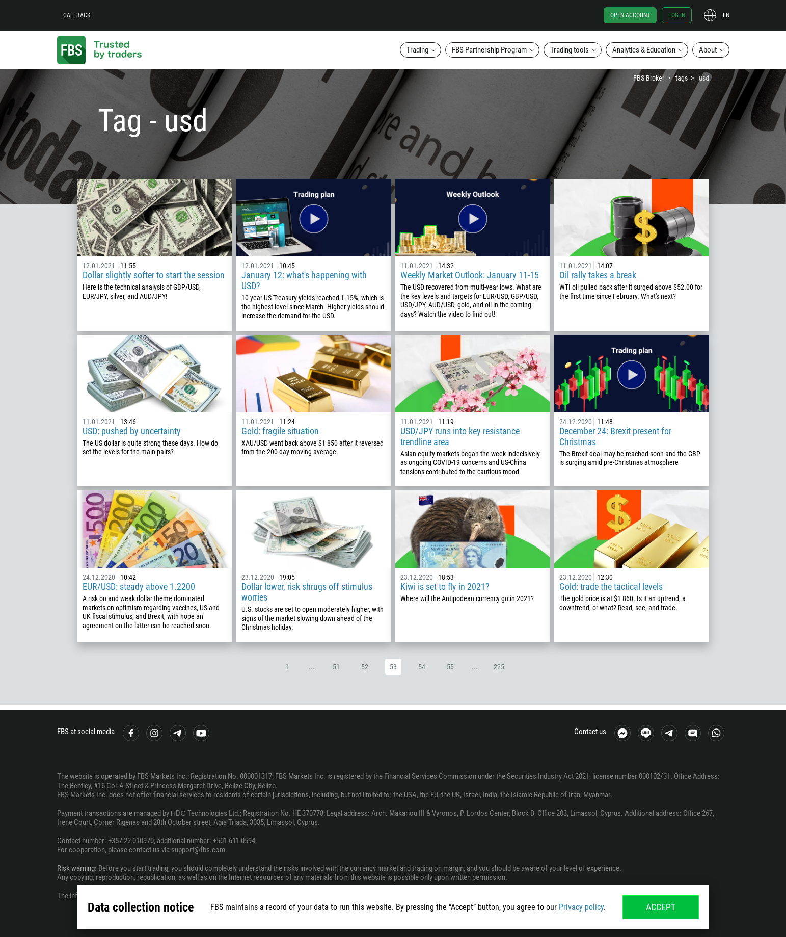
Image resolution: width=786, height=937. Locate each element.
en (726, 15)
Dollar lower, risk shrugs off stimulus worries (306, 592)
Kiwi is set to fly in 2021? (445, 586)
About (708, 50)
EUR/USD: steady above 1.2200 (139, 586)
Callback (77, 15)
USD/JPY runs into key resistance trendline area (460, 436)
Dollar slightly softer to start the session (154, 275)
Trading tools (569, 50)
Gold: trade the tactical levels (611, 586)
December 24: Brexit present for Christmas (615, 436)
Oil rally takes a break (597, 275)
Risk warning (76, 868)
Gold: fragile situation (280, 431)
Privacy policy (581, 907)
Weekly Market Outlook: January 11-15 (469, 275)
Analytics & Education (643, 50)
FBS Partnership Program (489, 50)
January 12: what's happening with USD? (304, 280)
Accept (660, 907)
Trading (417, 50)
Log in (676, 15)
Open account (630, 15)
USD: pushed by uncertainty (132, 431)
